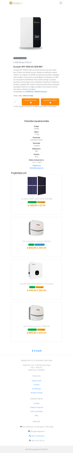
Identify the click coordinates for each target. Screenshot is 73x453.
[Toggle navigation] (61, 3)
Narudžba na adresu (31, 102)
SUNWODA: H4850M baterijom (36, 92)
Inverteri (36, 385)
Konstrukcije (36, 389)
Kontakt (36, 403)
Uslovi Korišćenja (36, 411)
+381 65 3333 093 (36, 436)
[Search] (17, 101)
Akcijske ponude (36, 393)
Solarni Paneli (36, 381)
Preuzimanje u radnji (50, 102)
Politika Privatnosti (36, 407)
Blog (36, 415)
